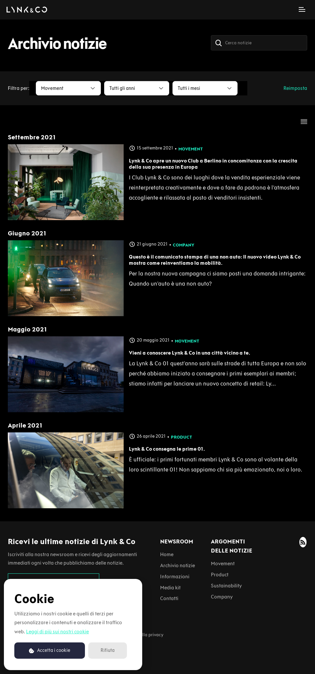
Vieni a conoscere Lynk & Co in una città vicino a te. (189, 353)
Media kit (170, 587)
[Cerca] (218, 42)
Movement (190, 149)
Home (166, 554)
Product (181, 437)
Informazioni (174, 576)
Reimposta (295, 88)
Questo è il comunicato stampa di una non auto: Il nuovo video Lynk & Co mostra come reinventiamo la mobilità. (215, 260)
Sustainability (226, 586)
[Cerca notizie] (259, 42)
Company (183, 245)
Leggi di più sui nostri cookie (57, 631)
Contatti (169, 598)
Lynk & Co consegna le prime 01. (167, 449)
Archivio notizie (177, 565)
